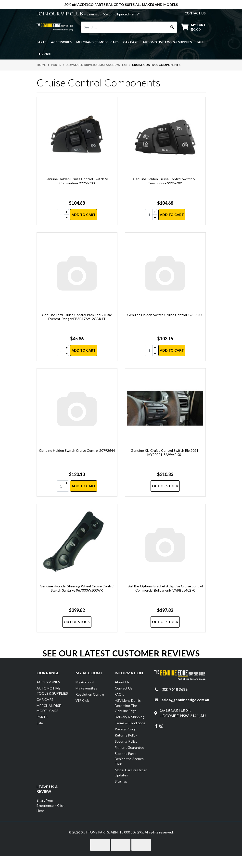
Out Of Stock (165, 486)
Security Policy (126, 741)
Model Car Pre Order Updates (131, 772)
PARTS (42, 717)
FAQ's (119, 694)
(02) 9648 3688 (175, 689)
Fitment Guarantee (129, 747)
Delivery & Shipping (129, 717)
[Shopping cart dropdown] (193, 27)
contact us (195, 13)
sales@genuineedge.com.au (185, 700)
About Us (122, 682)
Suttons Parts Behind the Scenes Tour (129, 758)
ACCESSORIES (48, 682)
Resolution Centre (90, 694)
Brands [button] (44, 53)
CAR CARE (45, 699)
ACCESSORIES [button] (61, 42)
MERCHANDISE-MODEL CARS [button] (97, 42)
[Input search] (124, 27)
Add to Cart (84, 215)
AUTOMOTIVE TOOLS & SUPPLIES (52, 690)
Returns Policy (126, 735)
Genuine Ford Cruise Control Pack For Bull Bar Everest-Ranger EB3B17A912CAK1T (77, 317)
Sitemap (121, 781)
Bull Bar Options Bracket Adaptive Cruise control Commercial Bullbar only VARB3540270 (165, 588)
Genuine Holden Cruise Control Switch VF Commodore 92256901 (165, 181)
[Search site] (172, 27)
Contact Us (123, 688)
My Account (85, 682)
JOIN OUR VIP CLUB (60, 13)
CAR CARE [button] (130, 42)
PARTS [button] (41, 42)
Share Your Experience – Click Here (50, 805)
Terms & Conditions (130, 723)
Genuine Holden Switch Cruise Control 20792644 (77, 450)
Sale (200, 42)
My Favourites (86, 688)
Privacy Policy (125, 729)
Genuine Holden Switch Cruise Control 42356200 (165, 315)
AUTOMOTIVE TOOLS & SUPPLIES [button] (167, 42)
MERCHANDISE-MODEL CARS (49, 708)
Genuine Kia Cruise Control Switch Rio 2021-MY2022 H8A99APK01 (165, 452)
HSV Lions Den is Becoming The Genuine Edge (128, 705)
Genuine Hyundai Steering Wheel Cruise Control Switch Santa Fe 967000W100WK (77, 588)
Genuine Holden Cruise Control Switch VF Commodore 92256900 (77, 181)
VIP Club (82, 700)
